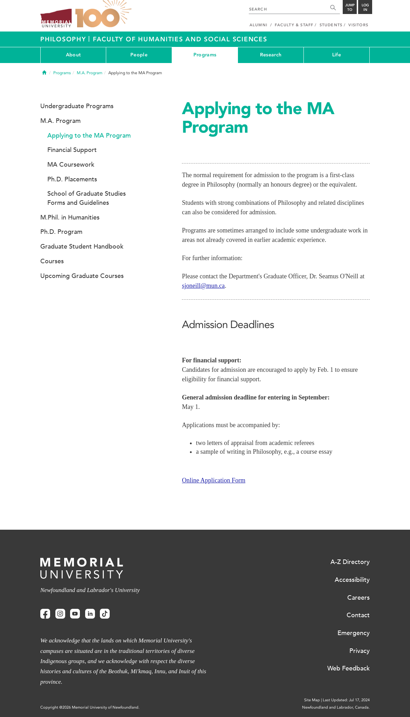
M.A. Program (89, 72)
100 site (103, 14)
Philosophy (64, 39)
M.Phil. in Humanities (70, 217)
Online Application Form (213, 480)
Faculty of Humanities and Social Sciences (180, 39)
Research (270, 55)
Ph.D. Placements (72, 179)
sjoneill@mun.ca (203, 285)
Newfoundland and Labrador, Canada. (336, 707)
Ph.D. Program (61, 232)
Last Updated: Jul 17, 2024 (346, 700)
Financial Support (72, 150)
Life (336, 55)
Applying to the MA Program (89, 135)
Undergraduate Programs (77, 106)
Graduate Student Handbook (81, 246)
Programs (204, 55)
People (139, 55)
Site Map (312, 700)
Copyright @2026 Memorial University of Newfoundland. (89, 707)
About (73, 55)
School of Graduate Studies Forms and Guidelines (86, 198)
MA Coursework (70, 164)
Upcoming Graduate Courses (82, 276)
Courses (52, 261)
